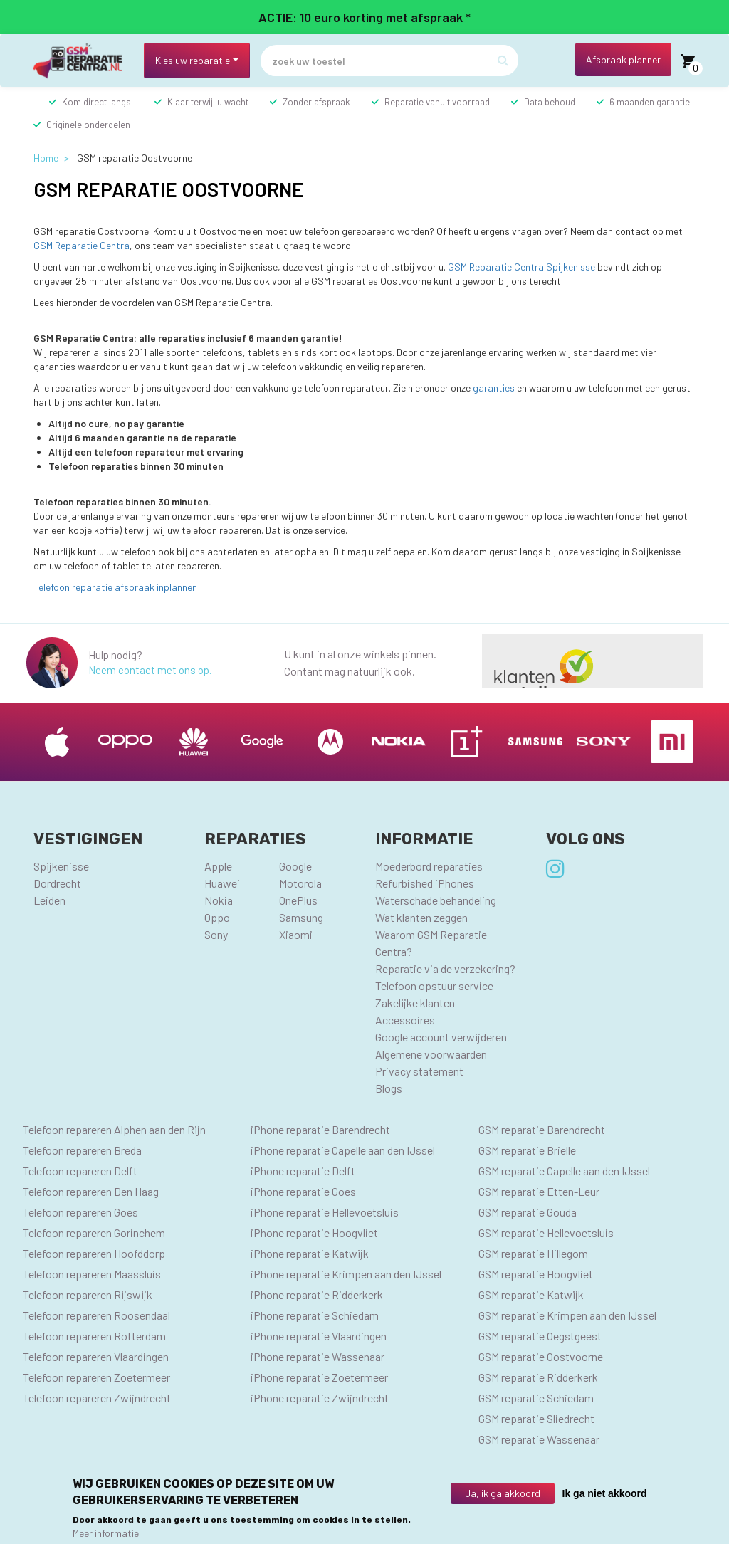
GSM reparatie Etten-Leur (538, 1191)
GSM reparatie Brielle (527, 1150)
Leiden (49, 900)
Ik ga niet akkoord (604, 1493)
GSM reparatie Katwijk (531, 1294)
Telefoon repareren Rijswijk (87, 1294)
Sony (216, 934)
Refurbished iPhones (424, 883)
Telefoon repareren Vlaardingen (96, 1356)
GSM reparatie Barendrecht (541, 1129)
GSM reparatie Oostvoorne (540, 1356)
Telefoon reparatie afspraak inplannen (115, 587)
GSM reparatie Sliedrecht (536, 1418)
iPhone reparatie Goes (303, 1191)
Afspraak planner (623, 59)
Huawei (222, 883)
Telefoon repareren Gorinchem (94, 1232)
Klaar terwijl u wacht (207, 101)
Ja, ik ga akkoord (502, 1493)
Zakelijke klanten (415, 1002)
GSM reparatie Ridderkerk (538, 1377)
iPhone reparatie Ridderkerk (317, 1294)
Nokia (218, 900)
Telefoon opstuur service (434, 985)
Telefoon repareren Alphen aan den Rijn (114, 1129)
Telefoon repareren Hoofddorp (94, 1253)
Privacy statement (419, 1071)
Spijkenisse (61, 866)
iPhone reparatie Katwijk (310, 1253)
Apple (218, 866)
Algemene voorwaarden (431, 1054)
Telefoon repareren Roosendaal (96, 1315)
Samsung (301, 917)
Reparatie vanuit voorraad (437, 101)
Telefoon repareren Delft (80, 1170)
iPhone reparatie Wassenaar (317, 1356)
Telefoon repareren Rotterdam (94, 1336)
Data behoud (549, 101)
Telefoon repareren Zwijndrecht (97, 1397)
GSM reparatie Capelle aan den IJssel (564, 1170)
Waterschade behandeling (435, 900)
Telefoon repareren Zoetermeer (96, 1377)
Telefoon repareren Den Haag (91, 1191)
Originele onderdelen (88, 124)
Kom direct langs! (97, 101)
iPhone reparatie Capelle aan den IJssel (343, 1150)
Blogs (388, 1088)
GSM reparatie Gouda (527, 1212)
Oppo (217, 917)
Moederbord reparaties (429, 866)
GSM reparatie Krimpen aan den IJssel (567, 1315)
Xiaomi (296, 934)
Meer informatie (106, 1533)
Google (295, 866)
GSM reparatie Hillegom (533, 1253)
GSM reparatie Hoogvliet (535, 1274)
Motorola (300, 883)
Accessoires (405, 1019)
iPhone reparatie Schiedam (315, 1315)
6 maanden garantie (649, 101)
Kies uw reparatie (192, 60)
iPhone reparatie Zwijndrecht (320, 1397)
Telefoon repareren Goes (80, 1212)
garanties (494, 388)
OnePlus (298, 900)
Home (45, 158)
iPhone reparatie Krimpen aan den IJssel (346, 1274)
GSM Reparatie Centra (81, 245)
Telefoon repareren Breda (82, 1150)
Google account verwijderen (441, 1037)
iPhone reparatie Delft (303, 1170)
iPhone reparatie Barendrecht (320, 1129)
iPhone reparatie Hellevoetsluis (325, 1212)
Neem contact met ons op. (149, 669)
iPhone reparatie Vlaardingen (319, 1336)
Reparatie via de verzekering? (445, 968)
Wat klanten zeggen (421, 917)
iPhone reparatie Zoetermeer (319, 1377)
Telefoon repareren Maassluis (92, 1274)
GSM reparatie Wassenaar (538, 1439)
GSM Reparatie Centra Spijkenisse (521, 267)
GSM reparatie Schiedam (536, 1397)
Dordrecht (57, 883)
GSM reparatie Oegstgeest (540, 1336)
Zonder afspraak (316, 101)
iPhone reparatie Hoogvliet (314, 1232)
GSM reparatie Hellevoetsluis (546, 1232)
